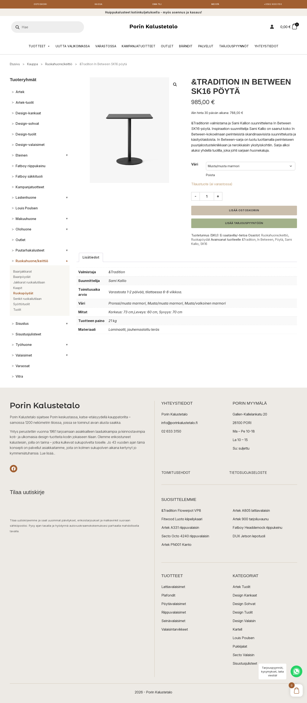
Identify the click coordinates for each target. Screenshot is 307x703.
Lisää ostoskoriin (244, 211)
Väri (194, 165)
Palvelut (206, 47)
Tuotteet (39, 47)
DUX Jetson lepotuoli (249, 537)
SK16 (203, 245)
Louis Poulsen (243, 639)
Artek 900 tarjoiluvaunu (251, 520)
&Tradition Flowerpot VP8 (181, 511)
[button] (175, 85)
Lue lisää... (47, 454)
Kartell (237, 630)
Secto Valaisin (243, 656)
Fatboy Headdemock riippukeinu (257, 528)
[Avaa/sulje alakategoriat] (67, 156)
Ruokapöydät (200, 240)
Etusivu (15, 65)
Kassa (98, 5)
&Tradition (249, 240)
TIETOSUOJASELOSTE (248, 474)
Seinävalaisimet (173, 622)
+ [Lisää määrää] (218, 197)
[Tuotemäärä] (207, 197)
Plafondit (168, 596)
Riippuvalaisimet (173, 613)
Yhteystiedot (267, 47)
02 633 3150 (171, 432)
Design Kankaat (245, 596)
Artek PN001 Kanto (176, 545)
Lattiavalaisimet (173, 588)
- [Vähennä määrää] (195, 197)
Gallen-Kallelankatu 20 (250, 415)
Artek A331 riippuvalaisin (180, 528)
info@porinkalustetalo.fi (179, 424)
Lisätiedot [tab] (91, 258)
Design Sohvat (244, 605)
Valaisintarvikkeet (174, 630)
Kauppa (32, 65)
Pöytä (279, 240)
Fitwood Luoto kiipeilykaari (181, 520)
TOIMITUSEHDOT (175, 474)
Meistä (215, 5)
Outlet (167, 47)
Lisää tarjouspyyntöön (244, 224)
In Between (265, 240)
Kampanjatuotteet (138, 47)
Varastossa (105, 47)
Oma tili (157, 5)
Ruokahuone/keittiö (58, 65)
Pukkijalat (240, 647)
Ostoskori (40, 5)
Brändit (186, 47)
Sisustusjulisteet (245, 664)
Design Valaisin (244, 622)
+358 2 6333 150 (273, 5)
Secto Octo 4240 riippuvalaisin (185, 537)
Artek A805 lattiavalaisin (251, 511)
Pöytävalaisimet (173, 605)
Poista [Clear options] (210, 176)
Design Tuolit (243, 613)
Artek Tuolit (241, 588)
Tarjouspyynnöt (234, 47)
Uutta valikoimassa (73, 47)
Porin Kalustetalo (153, 28)
